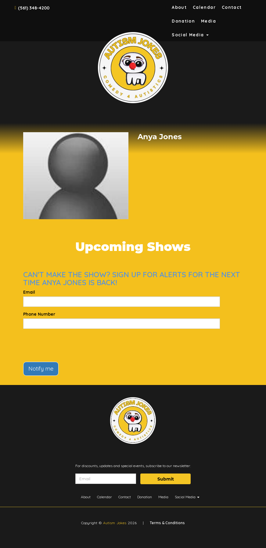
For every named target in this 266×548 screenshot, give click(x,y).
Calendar (204, 7)
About (179, 7)
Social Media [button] (190, 35)
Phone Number (39, 314)
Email (29, 292)
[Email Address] (105, 479)
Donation (183, 21)
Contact (232, 7)
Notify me (40, 368)
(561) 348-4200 (33, 8)
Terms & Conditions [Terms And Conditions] (167, 523)
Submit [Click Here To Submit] (165, 479)
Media (208, 21)
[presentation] (69, 345)
